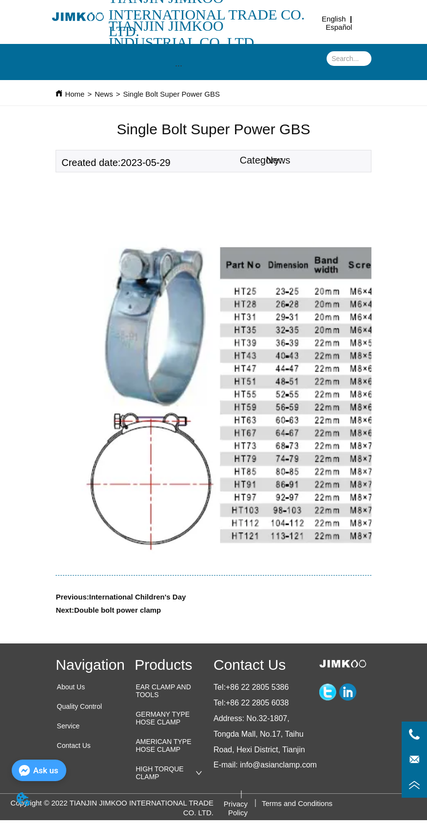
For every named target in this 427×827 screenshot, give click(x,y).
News (104, 94)
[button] (178, 65)
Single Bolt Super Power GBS (171, 94)
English (334, 19)
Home (74, 94)
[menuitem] (178, 66)
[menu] (178, 66)
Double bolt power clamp (117, 610)
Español (339, 27)
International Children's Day (137, 597)
